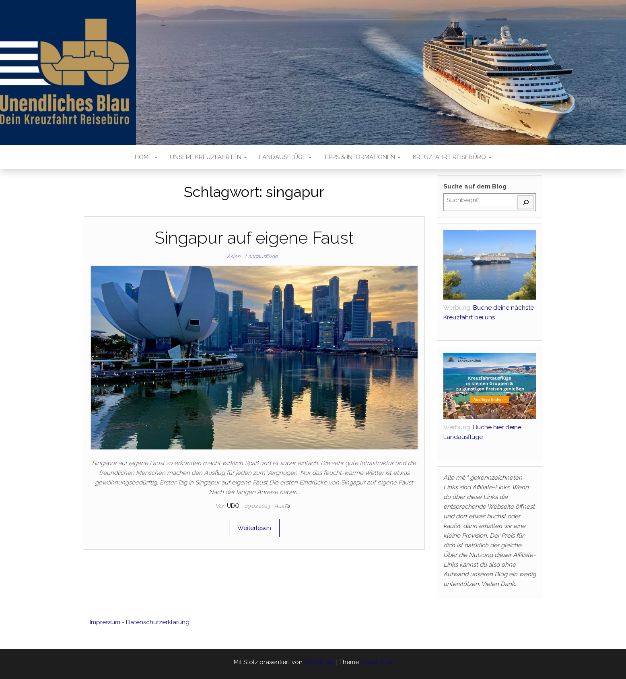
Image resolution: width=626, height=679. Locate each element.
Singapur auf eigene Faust (254, 238)
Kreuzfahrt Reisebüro (452, 157)
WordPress (319, 662)
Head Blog (377, 662)
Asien (233, 256)
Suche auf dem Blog (475, 186)
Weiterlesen (254, 528)
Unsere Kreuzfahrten (208, 157)
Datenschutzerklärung (157, 622)
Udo (234, 506)
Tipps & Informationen (362, 157)
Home (146, 157)
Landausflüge (285, 157)
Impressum (105, 622)
